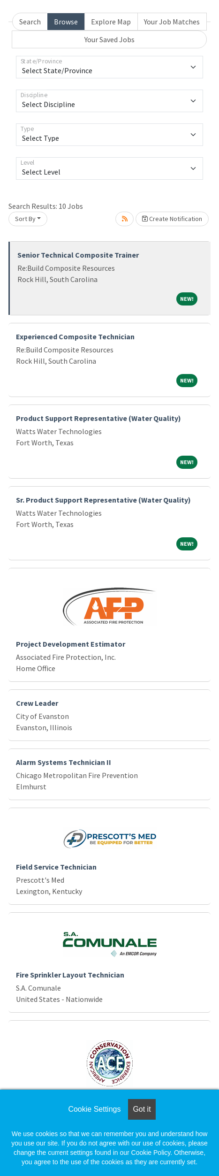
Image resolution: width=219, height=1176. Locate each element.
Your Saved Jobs (109, 39)
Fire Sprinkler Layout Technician (70, 974)
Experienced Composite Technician (75, 336)
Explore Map (111, 21)
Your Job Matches (172, 21)
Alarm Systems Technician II (63, 762)
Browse (66, 21)
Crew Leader (37, 703)
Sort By (25, 218)
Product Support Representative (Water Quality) (98, 418)
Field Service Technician (56, 866)
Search (30, 21)
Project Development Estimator (70, 644)
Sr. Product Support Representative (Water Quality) (103, 499)
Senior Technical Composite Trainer (78, 255)
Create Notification (172, 218)
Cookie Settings (94, 1109)
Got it (142, 1109)
